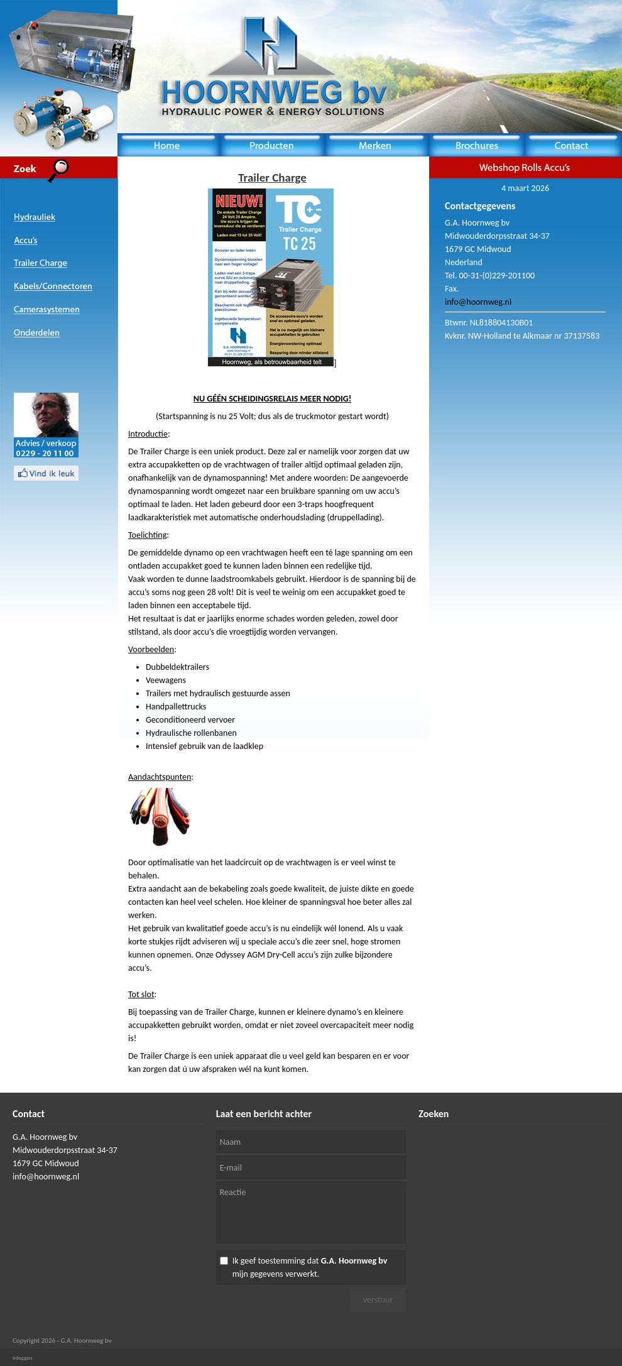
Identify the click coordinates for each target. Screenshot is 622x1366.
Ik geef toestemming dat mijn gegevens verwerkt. (310, 1267)
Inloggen (23, 1357)
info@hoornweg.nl (478, 302)
